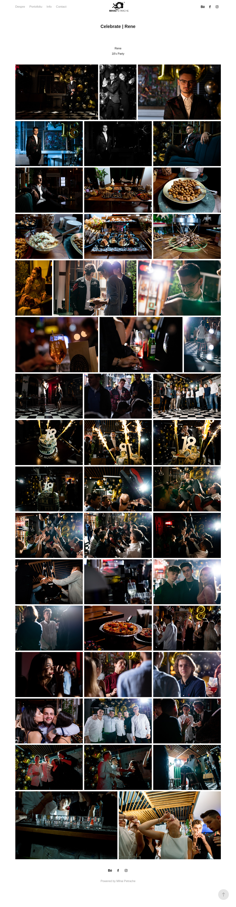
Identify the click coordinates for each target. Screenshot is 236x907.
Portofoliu (35, 6)
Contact (61, 6)
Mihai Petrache (126, 881)
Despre (20, 6)
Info (49, 6)
